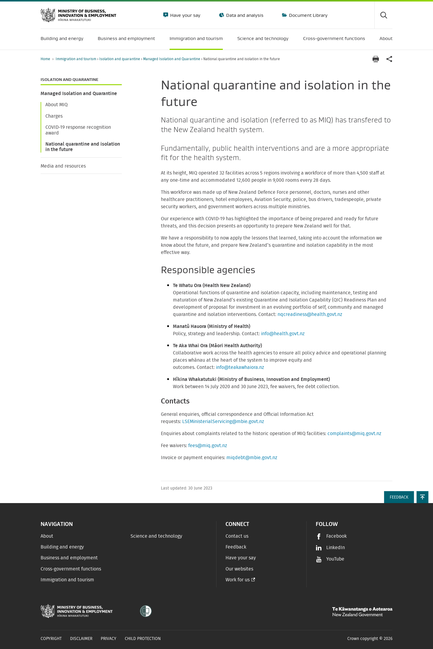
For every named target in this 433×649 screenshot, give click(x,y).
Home (45, 59)
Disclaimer (81, 639)
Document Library (307, 15)
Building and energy (62, 547)
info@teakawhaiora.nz (240, 367)
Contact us (237, 536)
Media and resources (63, 166)
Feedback (236, 547)
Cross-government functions (71, 569)
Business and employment (69, 557)
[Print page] (375, 59)
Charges (54, 116)
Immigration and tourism (76, 59)
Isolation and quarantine (120, 59)
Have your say (184, 15)
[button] (422, 497)
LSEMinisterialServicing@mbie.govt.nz (223, 421)
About (47, 536)
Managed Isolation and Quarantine (172, 59)
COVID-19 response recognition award (78, 130)
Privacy (108, 639)
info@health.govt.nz (283, 333)
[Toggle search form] (383, 15)
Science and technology (156, 536)
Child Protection (143, 639)
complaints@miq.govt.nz (354, 433)
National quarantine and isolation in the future (82, 147)
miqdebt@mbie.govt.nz (251, 457)
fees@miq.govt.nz (207, 445)
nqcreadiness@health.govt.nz (310, 314)
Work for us (238, 579)
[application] (389, 59)
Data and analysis (244, 15)
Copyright (51, 639)
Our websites (239, 569)
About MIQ (56, 104)
